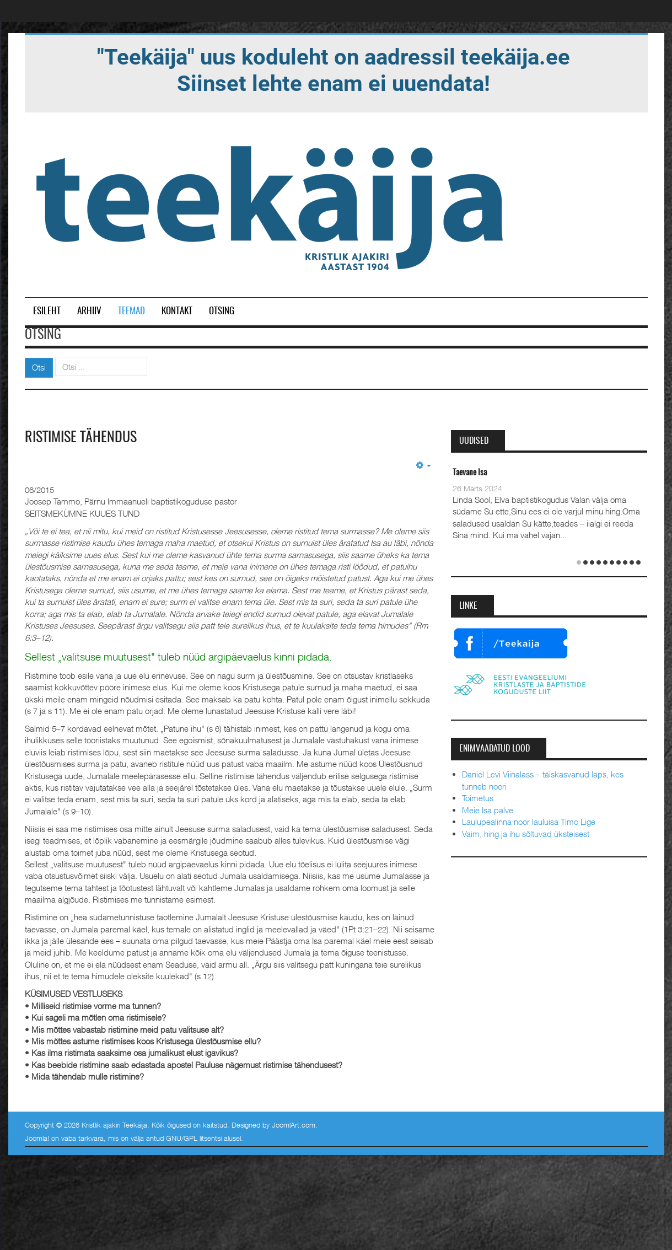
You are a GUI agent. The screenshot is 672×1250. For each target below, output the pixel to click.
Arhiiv (89, 311)
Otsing (221, 311)
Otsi (39, 367)
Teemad (131, 311)
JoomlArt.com (293, 1124)
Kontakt (177, 311)
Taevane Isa (470, 473)
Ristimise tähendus (81, 438)
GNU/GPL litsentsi (194, 1138)
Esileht (47, 311)
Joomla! (37, 1138)
